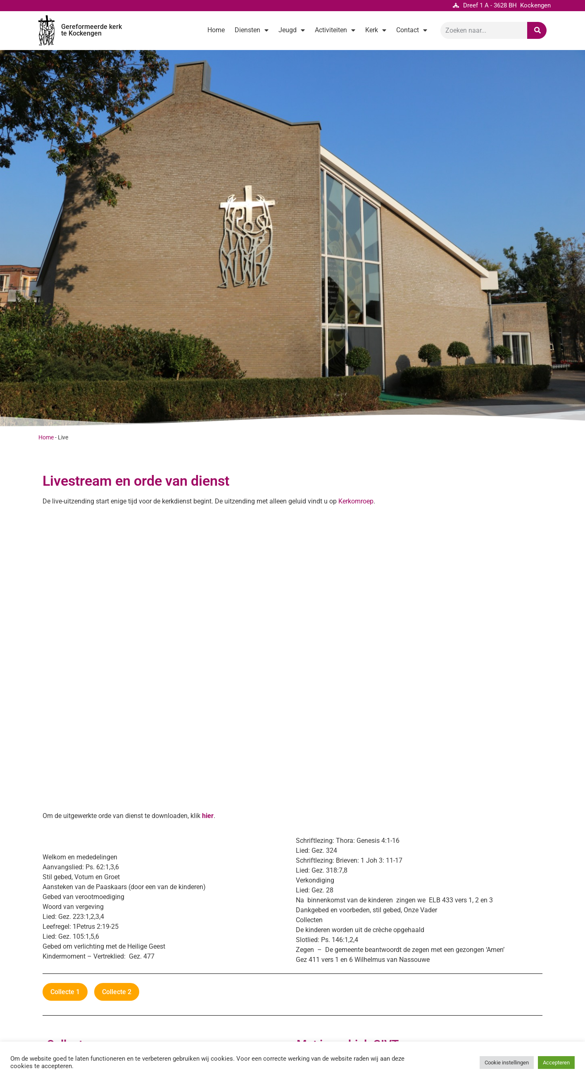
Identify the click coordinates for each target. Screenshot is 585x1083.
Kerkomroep (355, 501)
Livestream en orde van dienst (136, 481)
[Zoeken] (537, 30)
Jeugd (291, 30)
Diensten (252, 30)
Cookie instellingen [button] (507, 1062)
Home (216, 30)
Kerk (375, 30)
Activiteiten (335, 30)
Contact (411, 30)
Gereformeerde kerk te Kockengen (91, 30)
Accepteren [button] (556, 1062)
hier (208, 816)
